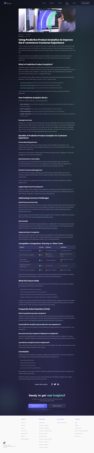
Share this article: (41, 384)
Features (23, 422)
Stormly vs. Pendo (43, 433)
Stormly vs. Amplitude (44, 428)
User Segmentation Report (28, 87)
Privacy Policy (78, 428)
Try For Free (85, 3)
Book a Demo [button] (57, 406)
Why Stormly (42, 422)
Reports (52, 3)
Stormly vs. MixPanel (43, 425)
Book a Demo (24, 433)
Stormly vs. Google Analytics (45, 430)
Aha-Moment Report (26, 82)
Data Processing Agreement (81, 430)
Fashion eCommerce (62, 422)
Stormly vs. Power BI (44, 441)
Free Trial (23, 425)
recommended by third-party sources (43, 217)
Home (43, 3)
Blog (67, 3)
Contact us (77, 436)
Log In (74, 3)
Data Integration (25, 439)
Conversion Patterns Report (28, 85)
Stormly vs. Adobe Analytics (45, 439)
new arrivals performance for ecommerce (46, 131)
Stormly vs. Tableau (43, 444)
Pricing (60, 3)
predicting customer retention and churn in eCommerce (48, 320)
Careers (76, 425)
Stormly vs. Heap (43, 436)
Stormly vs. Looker (43, 447)
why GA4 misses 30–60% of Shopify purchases (45, 228)
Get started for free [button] (37, 406)
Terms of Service (78, 433)
